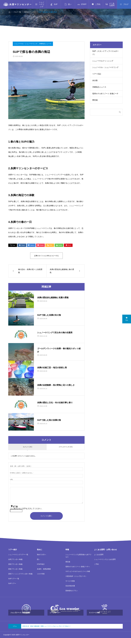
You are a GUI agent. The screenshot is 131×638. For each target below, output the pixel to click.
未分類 (95, 80)
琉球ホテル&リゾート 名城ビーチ (105, 94)
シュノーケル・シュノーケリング (26, 44)
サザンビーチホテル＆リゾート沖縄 (78, 571)
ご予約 (96, 564)
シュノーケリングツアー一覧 (18, 554)
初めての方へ (41, 554)
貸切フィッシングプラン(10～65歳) (20, 574)
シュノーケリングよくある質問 (105, 559)
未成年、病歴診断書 (44, 569)
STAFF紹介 (41, 564)
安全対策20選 (70, 586)
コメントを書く (46, 516)
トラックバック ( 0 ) (65, 447)
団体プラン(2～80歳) (15, 569)
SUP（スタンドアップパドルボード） (105, 52)
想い (38, 559)
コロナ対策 (41, 574)
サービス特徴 (70, 581)
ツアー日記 (96, 74)
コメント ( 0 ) (27, 447)
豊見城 (95, 100)
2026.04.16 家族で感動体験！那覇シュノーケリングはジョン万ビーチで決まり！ (46, 626)
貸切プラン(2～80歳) (15, 564)
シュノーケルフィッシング (102, 61)
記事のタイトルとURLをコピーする (46, 256)
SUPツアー (12, 583)
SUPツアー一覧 (13, 578)
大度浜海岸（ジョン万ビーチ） (76, 576)
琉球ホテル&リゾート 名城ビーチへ (78, 566)
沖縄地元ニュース (45, 44)
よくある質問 (98, 554)
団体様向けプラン (72, 591)
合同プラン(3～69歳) (15, 559)
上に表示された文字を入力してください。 (26, 508)
